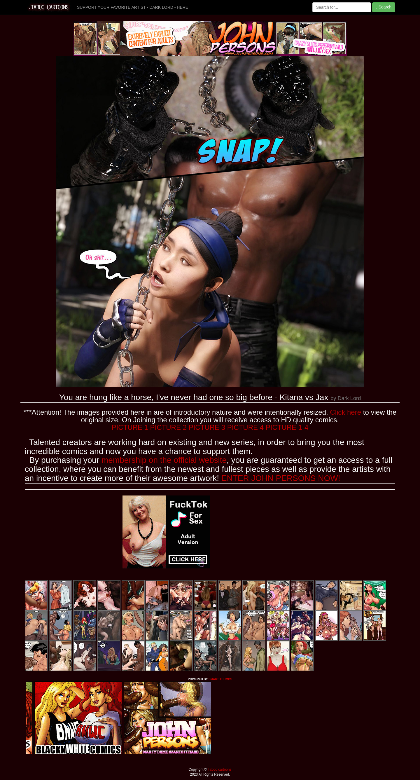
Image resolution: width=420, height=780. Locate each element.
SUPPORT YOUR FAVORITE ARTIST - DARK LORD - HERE (132, 7)
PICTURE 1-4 (287, 427)
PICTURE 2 (168, 427)
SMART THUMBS (220, 679)
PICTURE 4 (245, 427)
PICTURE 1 (130, 427)
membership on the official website (164, 460)
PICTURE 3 (207, 427)
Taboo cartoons (219, 769)
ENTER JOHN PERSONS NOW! (280, 478)
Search (383, 7)
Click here (345, 412)
